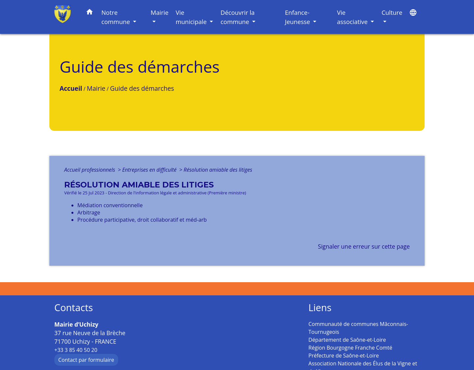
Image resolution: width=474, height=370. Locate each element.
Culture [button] (392, 12)
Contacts (73, 307)
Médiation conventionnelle (110, 205)
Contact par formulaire (86, 359)
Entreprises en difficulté (150, 169)
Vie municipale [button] (192, 17)
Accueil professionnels (90, 169)
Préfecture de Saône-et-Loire (343, 355)
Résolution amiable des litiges (218, 169)
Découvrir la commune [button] (237, 17)
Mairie (96, 88)
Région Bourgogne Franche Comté (350, 347)
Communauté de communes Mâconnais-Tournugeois (358, 327)
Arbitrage (88, 212)
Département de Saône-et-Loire (347, 339)
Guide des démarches (142, 88)
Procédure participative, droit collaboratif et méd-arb (142, 219)
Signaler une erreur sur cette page (364, 246)
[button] (89, 13)
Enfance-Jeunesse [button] (298, 17)
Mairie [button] (160, 12)
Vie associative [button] (353, 17)
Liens (319, 307)
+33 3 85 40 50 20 (75, 350)
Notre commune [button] (116, 17)
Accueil (71, 88)
